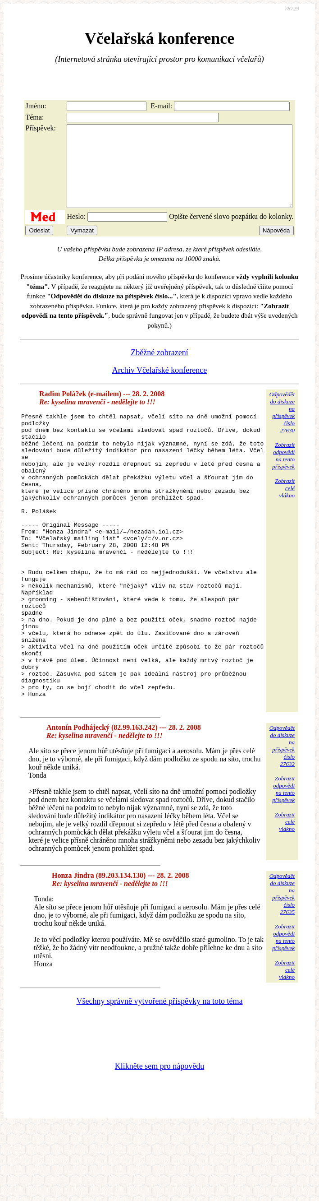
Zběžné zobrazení (159, 368)
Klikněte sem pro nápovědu (159, 1140)
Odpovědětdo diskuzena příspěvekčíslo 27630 (282, 428)
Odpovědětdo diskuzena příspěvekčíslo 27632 (282, 820)
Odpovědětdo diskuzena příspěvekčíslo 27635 (282, 968)
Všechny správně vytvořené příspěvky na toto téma (160, 1075)
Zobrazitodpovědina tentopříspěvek (283, 472)
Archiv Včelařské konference (159, 386)
